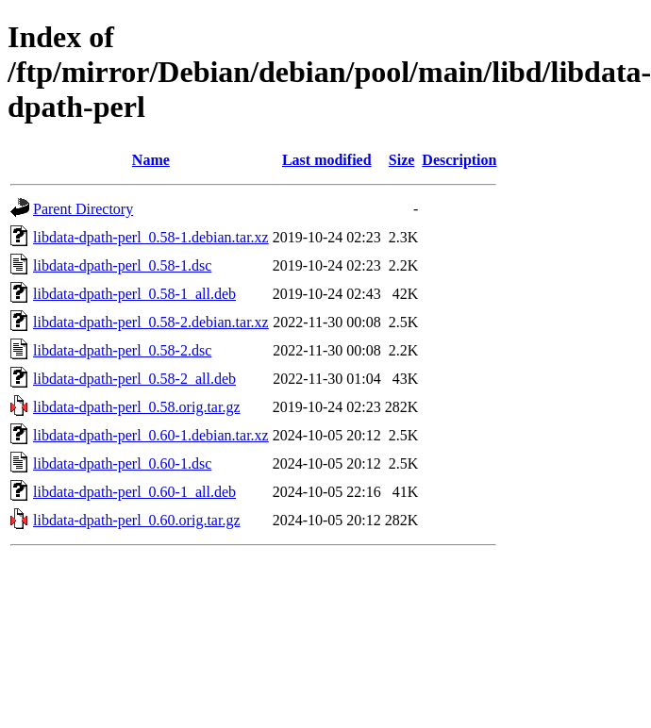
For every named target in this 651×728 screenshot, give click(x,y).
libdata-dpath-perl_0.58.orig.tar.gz (136, 407)
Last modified (327, 160)
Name (151, 160)
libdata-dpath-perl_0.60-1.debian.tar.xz (151, 435)
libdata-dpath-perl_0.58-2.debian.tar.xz (151, 322)
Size (402, 160)
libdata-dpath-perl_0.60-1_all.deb (134, 492)
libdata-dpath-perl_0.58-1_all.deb (134, 294)
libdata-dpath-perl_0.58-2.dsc (122, 350)
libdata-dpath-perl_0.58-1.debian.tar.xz (151, 237)
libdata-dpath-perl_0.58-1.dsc (122, 265)
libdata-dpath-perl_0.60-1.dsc (122, 463)
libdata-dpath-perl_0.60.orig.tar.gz (136, 520)
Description (459, 160)
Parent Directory (83, 209)
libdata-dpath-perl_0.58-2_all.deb (134, 379)
